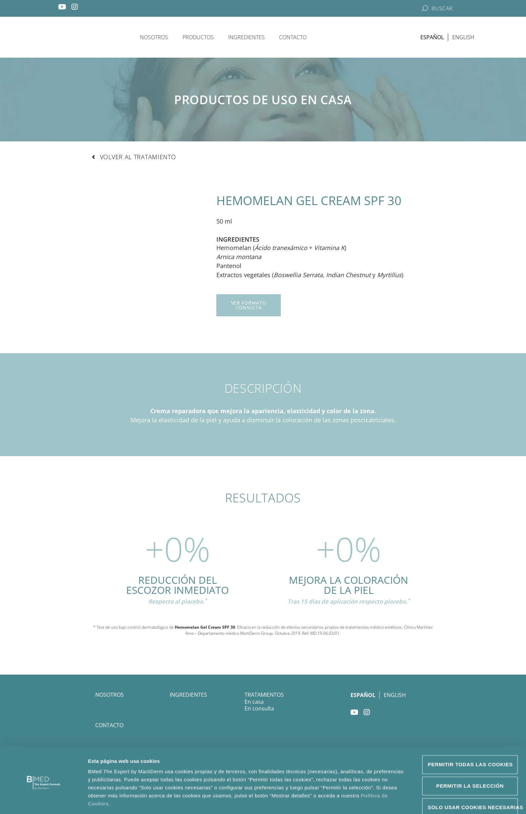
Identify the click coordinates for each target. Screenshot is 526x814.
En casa (254, 702)
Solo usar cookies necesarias (473, 783)
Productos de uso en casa (263, 99)
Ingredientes (246, 37)
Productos (198, 37)
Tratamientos (264, 695)
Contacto (293, 37)
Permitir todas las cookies (470, 740)
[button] (134, 157)
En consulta (259, 708)
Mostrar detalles (363, 801)
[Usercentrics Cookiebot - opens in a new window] (43, 801)
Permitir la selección (470, 761)
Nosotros (154, 37)
